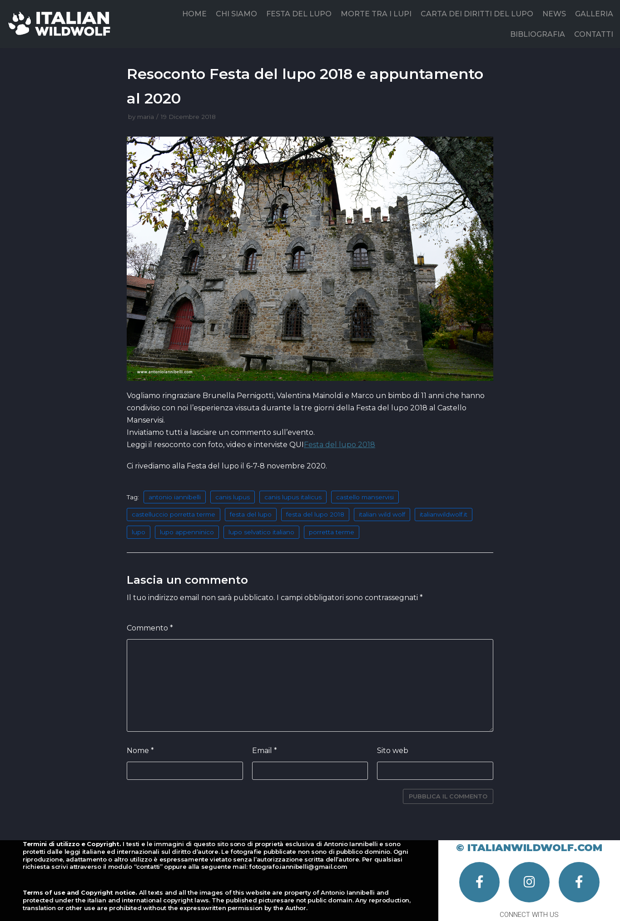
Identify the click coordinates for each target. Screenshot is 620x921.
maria (145, 116)
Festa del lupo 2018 (339, 444)
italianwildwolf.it (443, 514)
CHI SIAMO (236, 14)
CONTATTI (593, 34)
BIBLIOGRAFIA (537, 34)
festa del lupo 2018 (315, 514)
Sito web (392, 750)
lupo (138, 532)
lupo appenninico (187, 532)
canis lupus (232, 497)
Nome (140, 750)
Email (264, 750)
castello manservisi (365, 497)
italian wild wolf (382, 514)
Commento (150, 628)
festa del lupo (251, 514)
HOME (194, 14)
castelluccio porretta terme (173, 514)
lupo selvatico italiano (261, 532)
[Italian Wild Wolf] (61, 24)
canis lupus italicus (293, 497)
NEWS (554, 14)
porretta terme (331, 532)
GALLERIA (594, 14)
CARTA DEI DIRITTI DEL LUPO (477, 14)
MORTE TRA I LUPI (376, 14)
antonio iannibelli (175, 497)
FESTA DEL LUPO (299, 14)
